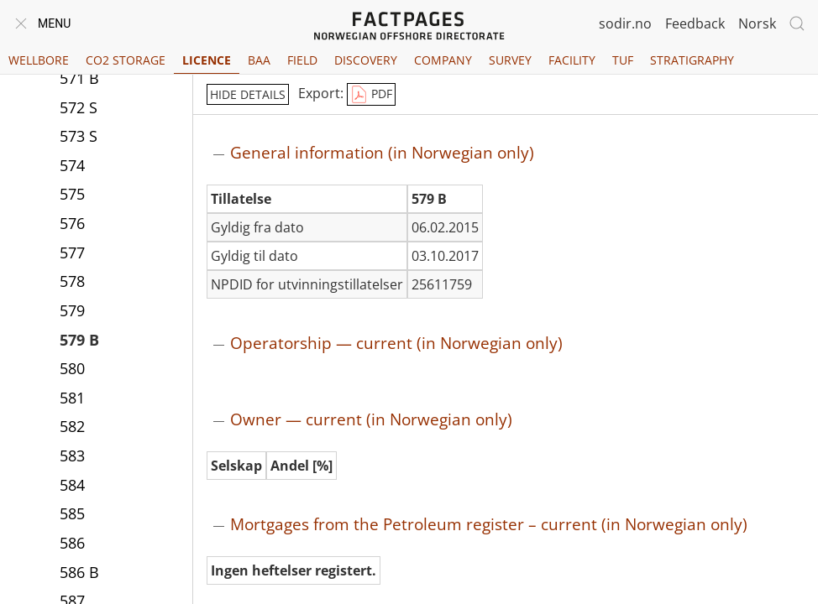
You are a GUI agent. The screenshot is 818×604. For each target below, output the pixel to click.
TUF (622, 60)
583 (72, 455)
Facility (571, 60)
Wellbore (38, 60)
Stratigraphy (692, 60)
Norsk (757, 23)
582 (72, 426)
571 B (79, 78)
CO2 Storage (125, 60)
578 (72, 281)
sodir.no (625, 23)
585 (72, 513)
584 (72, 485)
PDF (371, 95)
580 (72, 368)
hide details (248, 94)
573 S (78, 136)
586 (72, 543)
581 (72, 398)
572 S (78, 107)
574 (72, 165)
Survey (510, 60)
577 (72, 252)
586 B (79, 572)
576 (72, 223)
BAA (259, 60)
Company (443, 60)
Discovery (365, 60)
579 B (79, 340)
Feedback (695, 23)
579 (72, 310)
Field (302, 60)
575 (72, 194)
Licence (206, 60)
